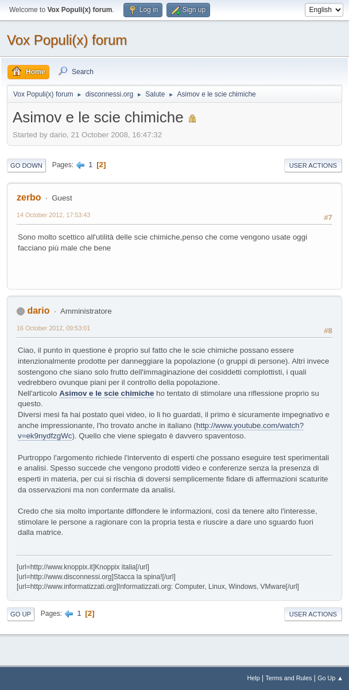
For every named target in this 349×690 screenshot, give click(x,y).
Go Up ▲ (330, 677)
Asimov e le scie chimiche (106, 393)
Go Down (26, 165)
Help (253, 677)
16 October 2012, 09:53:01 (53, 328)
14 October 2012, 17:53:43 (53, 214)
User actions (313, 165)
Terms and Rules (289, 677)
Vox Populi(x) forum (67, 40)
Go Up (20, 614)
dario (38, 310)
